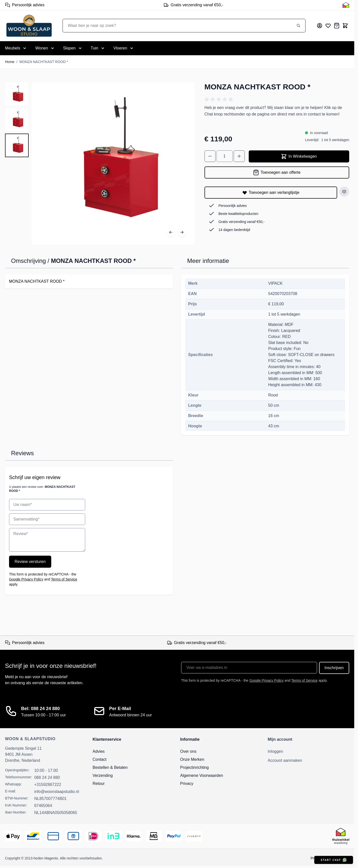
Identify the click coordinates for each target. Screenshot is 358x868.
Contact (100, 759)
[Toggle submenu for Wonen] (45, 48)
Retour (99, 783)
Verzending (103, 775)
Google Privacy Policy (26, 579)
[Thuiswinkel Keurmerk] (345, 5)
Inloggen (275, 751)
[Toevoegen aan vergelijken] (344, 192)
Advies (99, 751)
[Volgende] (181, 232)
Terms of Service (64, 579)
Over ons (188, 751)
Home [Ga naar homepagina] (9, 62)
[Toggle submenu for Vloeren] (123, 48)
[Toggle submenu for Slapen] (73, 48)
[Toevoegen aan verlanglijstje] (270, 193)
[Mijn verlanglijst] (328, 26)
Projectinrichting (194, 767)
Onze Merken (192, 759)
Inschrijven (334, 668)
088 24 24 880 (47, 777)
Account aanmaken (285, 760)
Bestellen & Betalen (110, 767)
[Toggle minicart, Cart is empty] (345, 26)
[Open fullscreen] (113, 163)
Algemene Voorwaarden (201, 775)
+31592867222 (47, 784)
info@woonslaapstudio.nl (56, 791)
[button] (219, 99)
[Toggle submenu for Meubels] (16, 48)
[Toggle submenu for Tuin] (98, 48)
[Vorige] (170, 232)
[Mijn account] (320, 26)
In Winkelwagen (299, 156)
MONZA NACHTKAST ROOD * (43, 62)
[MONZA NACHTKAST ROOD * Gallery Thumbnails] (17, 119)
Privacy (186, 783)
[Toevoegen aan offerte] (276, 172)
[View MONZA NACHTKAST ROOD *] (17, 94)
